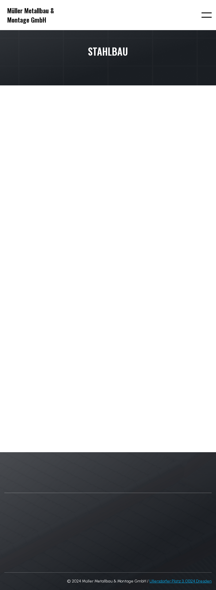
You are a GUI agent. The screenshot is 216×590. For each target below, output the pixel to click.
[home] (29, 15)
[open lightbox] (23, 236)
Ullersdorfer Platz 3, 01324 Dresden (180, 581)
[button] (207, 15)
